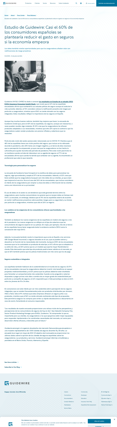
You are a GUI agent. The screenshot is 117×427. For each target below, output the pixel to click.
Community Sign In (106, 395)
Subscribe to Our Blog (12, 367)
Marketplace (67, 405)
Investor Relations (69, 401)
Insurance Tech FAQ (86, 401)
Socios (45, 3)
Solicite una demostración (107, 3)
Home (6, 15)
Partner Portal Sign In (106, 405)
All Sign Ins (106, 392)
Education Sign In (106, 398)
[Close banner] (114, 410)
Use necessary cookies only (99, 422)
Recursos (52, 3)
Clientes (37, 3)
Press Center (21, 15)
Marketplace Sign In (106, 401)
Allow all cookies (99, 412)
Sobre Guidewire (64, 3)
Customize (99, 417)
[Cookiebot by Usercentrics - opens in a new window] (10, 424)
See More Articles (11, 362)
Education (84, 398)
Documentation (68, 398)
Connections (67, 395)
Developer (84, 395)
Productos (28, 3)
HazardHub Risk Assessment (88, 405)
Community (84, 392)
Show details (25, 420)
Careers (66, 392)
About (13, 15)
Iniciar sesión (90, 3)
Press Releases (31, 15)
